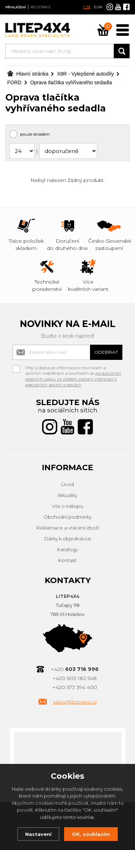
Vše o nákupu (67, 506)
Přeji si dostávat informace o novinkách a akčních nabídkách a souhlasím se (73, 369)
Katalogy (67, 549)
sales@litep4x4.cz (75, 701)
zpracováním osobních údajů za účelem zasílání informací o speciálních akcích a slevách (73, 379)
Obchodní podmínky (68, 517)
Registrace (41, 7)
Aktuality (67, 495)
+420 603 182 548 (75, 678)
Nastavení (38, 834)
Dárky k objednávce (67, 538)
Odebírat (106, 352)
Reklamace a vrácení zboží (67, 528)
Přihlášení (15, 7)
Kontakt (67, 560)
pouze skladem (35, 134)
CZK (87, 7)
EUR (98, 7)
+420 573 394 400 (74, 687)
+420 (75, 669)
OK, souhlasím (91, 834)
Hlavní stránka (27, 74)
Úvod (67, 484)
